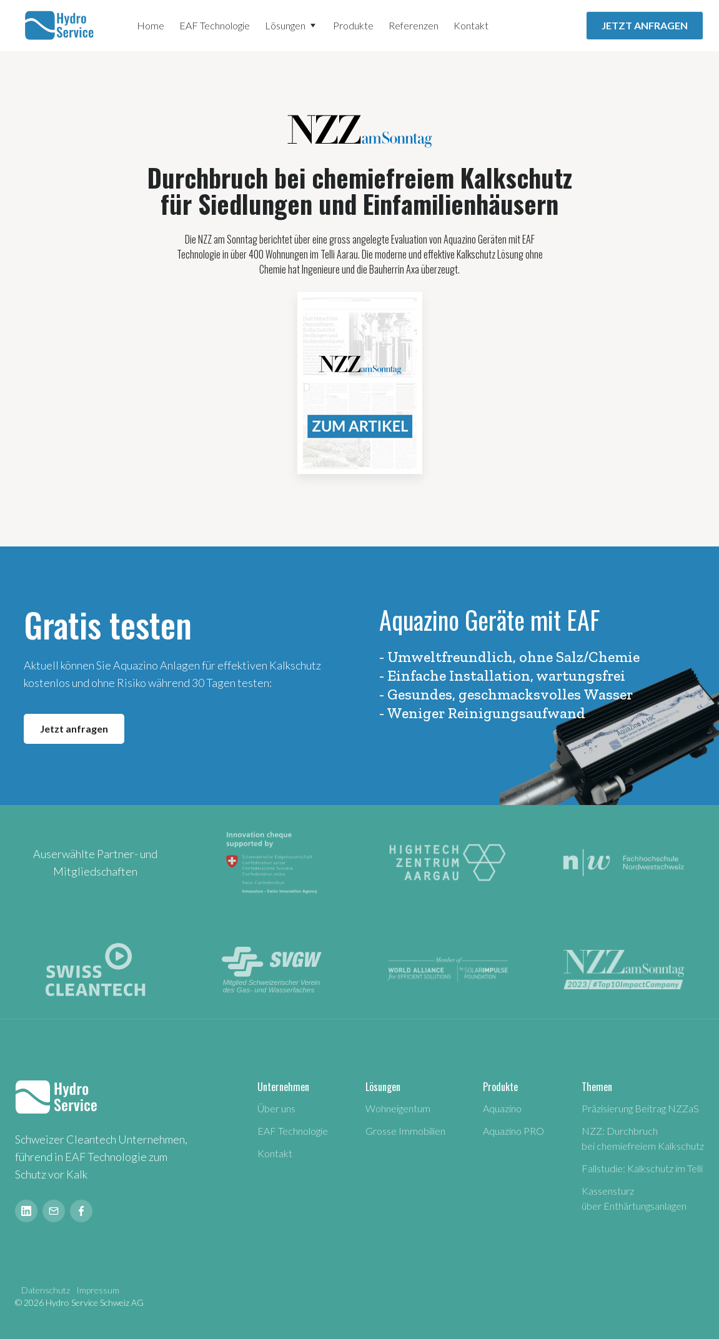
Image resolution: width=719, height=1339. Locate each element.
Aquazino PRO (513, 1131)
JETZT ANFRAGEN (645, 25)
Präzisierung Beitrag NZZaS (640, 1108)
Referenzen (414, 25)
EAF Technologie (214, 25)
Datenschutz (45, 1290)
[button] (291, 25)
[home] (61, 25)
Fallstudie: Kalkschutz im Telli (642, 1168)
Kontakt (471, 25)
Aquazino (502, 1108)
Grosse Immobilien (405, 1131)
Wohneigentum (397, 1108)
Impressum (97, 1290)
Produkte (353, 25)
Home (150, 25)
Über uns (276, 1108)
